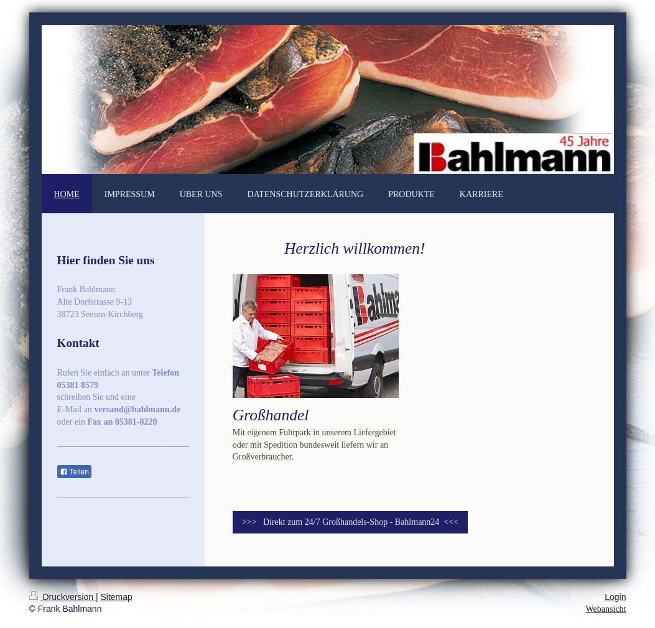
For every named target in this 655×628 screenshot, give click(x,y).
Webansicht (606, 609)
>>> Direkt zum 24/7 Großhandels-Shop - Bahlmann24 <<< (350, 522)
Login (615, 597)
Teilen (74, 472)
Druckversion (62, 597)
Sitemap (116, 597)
